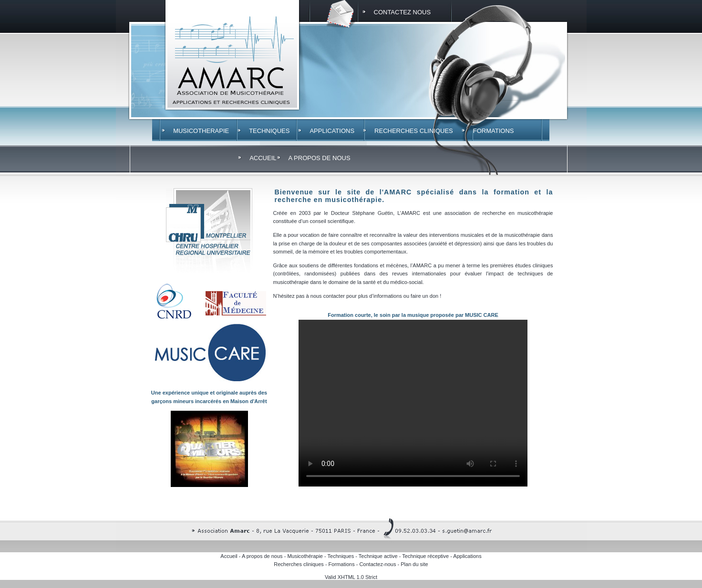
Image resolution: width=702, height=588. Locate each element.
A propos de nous (262, 556)
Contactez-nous (377, 564)
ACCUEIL (262, 158)
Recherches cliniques (299, 564)
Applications (467, 556)
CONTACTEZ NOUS (402, 12)
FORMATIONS (493, 130)
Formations (342, 564)
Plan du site (414, 564)
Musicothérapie (305, 556)
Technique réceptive (425, 556)
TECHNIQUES (269, 130)
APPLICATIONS (332, 130)
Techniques (341, 556)
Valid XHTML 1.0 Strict (351, 577)
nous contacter (328, 296)
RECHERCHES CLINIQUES (413, 130)
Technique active (378, 556)
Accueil (228, 556)
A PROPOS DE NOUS (320, 158)
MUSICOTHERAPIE (201, 130)
